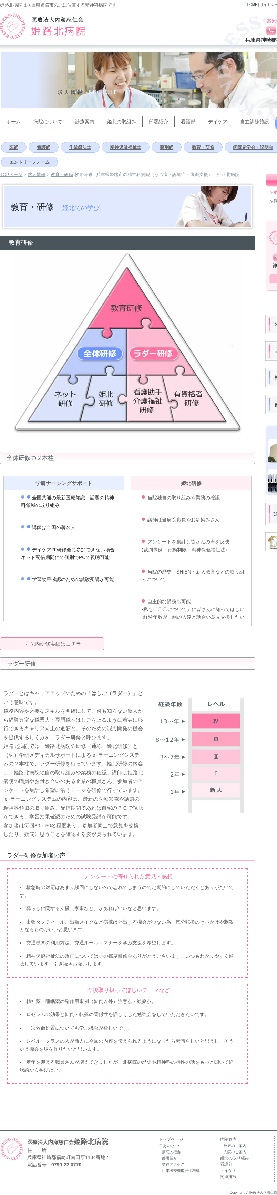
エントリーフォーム (29, 162)
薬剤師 (166, 147)
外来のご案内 (235, 1146)
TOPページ (11, 174)
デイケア (228, 1170)
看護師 (43, 147)
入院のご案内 (235, 1152)
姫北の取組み (121, 121)
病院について (47, 121)
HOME (252, 5)
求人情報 (36, 174)
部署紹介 (158, 121)
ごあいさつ (168, 1145)
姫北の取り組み (234, 1158)
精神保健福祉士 (125, 147)
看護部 (188, 121)
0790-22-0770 (66, 1164)
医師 (13, 147)
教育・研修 (203, 147)
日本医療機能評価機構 (181, 1170)
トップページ (170, 1139)
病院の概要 (171, 1152)
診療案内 (84, 121)
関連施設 (228, 1176)
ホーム (13, 121)
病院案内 (228, 1139)
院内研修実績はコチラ (55, 644)
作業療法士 (80, 147)
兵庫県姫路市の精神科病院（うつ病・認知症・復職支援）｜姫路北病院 (42, 26)
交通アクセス (173, 1164)
